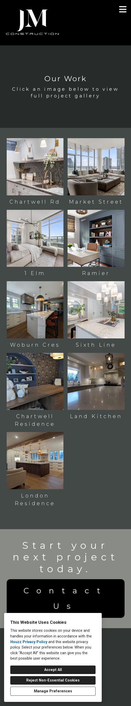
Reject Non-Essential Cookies (53, 680)
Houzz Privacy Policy (28, 642)
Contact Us (65, 598)
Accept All (53, 670)
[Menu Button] (123, 9)
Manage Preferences (53, 691)
